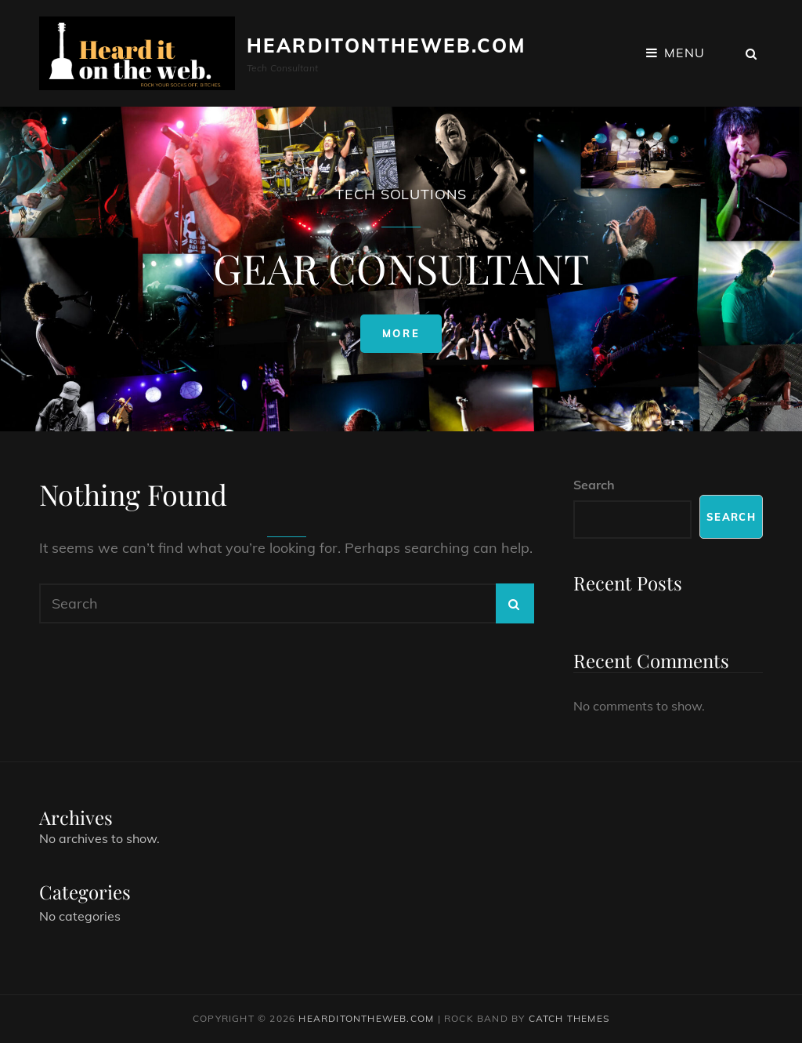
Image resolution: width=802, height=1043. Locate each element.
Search (594, 484)
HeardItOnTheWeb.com (386, 45)
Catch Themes (569, 1018)
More (412, 337)
